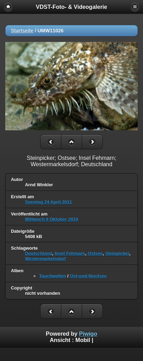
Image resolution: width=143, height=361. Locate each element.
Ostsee (95, 253)
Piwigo (88, 334)
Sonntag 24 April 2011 (48, 202)
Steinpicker (117, 253)
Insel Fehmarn (70, 253)
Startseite (22, 30)
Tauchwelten (52, 276)
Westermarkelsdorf (45, 258)
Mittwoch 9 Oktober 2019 (51, 219)
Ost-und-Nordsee (88, 276)
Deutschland (38, 253)
